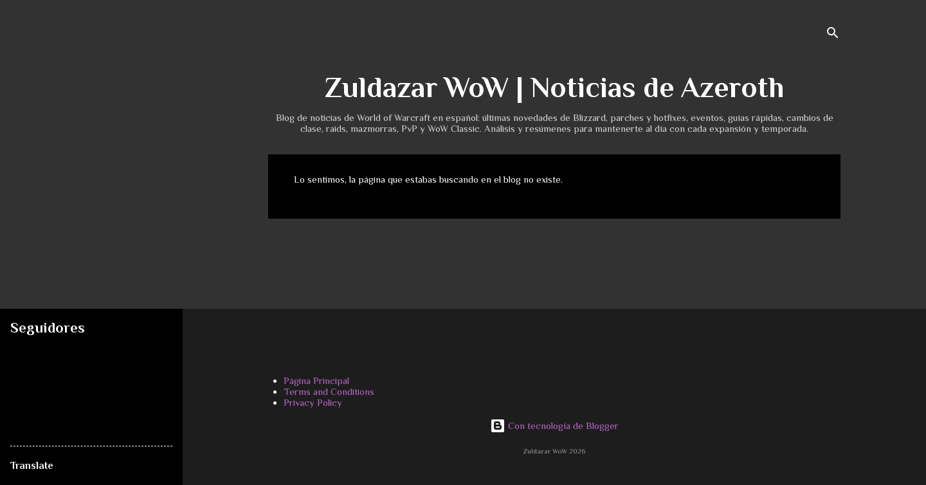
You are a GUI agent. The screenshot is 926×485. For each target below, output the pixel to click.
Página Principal (316, 380)
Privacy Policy (313, 402)
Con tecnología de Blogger (554, 425)
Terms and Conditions (329, 391)
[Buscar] (832, 35)
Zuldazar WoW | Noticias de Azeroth (554, 87)
